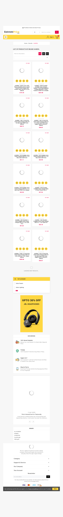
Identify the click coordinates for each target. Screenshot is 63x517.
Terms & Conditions (33, 489)
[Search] (48, 32)
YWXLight (16, 439)
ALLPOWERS (17, 431)
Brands (31, 428)
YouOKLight (17, 437)
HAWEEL (16, 433)
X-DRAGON (17, 435)
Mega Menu (5, 37)
